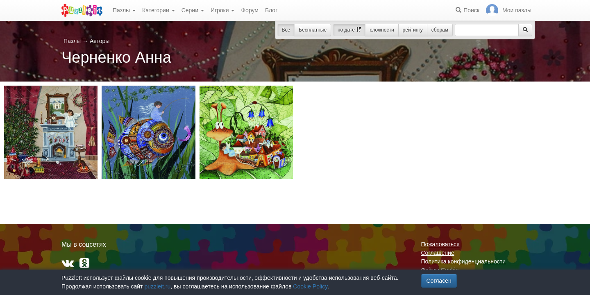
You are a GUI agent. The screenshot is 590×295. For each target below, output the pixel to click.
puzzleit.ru (157, 286)
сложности (382, 30)
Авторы (99, 41)
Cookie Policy (310, 286)
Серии (193, 10)
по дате (349, 30)
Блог (271, 10)
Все (286, 30)
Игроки (223, 10)
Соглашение (437, 253)
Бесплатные (313, 30)
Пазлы (124, 10)
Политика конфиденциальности (463, 261)
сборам (439, 30)
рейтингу (413, 30)
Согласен (439, 280)
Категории (158, 10)
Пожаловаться (440, 244)
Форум (250, 10)
